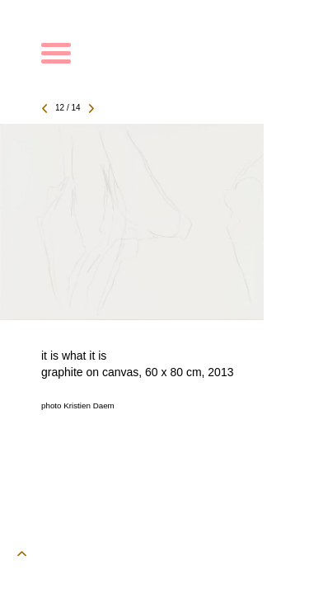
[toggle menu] (56, 51)
